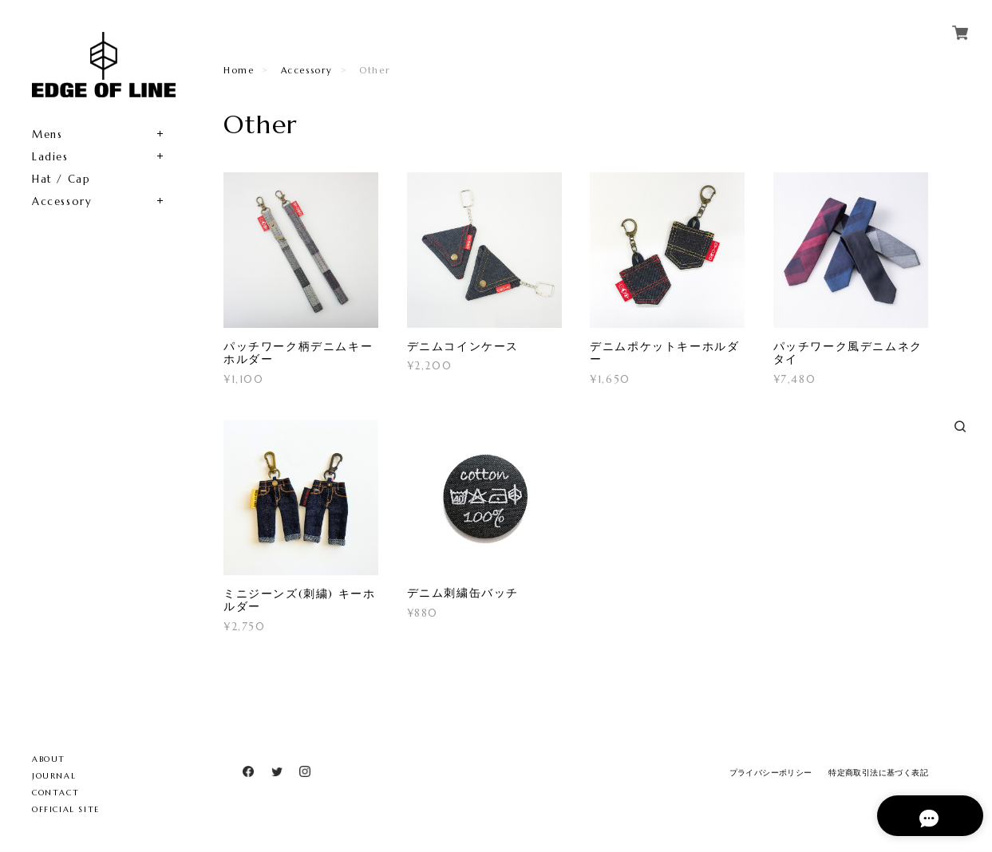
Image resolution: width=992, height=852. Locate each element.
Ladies (50, 157)
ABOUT (48, 759)
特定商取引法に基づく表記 (878, 772)
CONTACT (55, 792)
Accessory (62, 201)
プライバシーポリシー (770, 772)
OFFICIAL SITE (66, 809)
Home (238, 70)
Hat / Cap (61, 179)
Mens (47, 134)
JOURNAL (54, 776)
